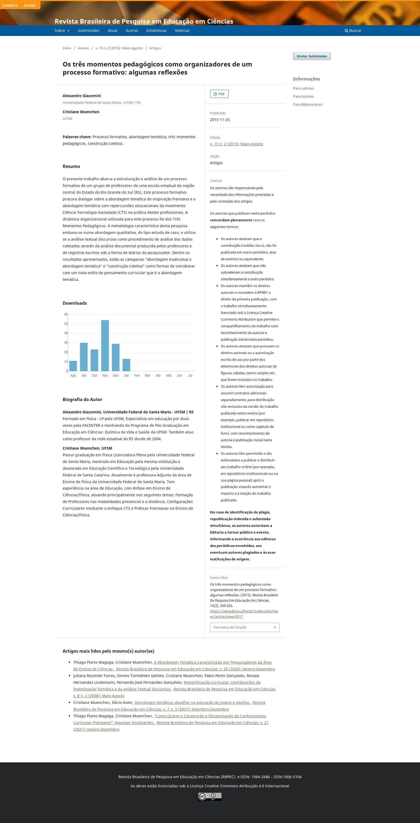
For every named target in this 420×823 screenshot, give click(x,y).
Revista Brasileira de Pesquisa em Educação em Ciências (144, 21)
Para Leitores (303, 88)
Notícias (182, 30)
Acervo (132, 30)
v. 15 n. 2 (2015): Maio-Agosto (119, 48)
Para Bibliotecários (307, 104)
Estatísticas (157, 30)
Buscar (353, 30)
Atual (112, 30)
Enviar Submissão (312, 56)
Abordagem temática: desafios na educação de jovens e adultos (192, 702)
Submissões (88, 30)
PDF (221, 93)
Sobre (60, 30)
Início (67, 48)
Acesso (30, 5)
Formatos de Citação (230, 627)
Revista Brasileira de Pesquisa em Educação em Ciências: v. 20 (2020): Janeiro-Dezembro (195, 668)
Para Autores (303, 96)
